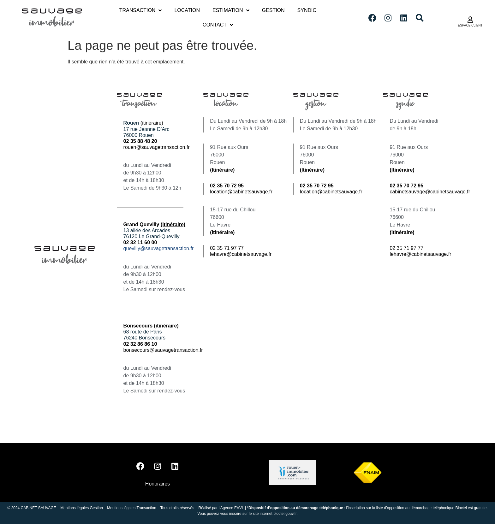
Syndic (306, 10)
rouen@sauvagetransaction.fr (156, 147)
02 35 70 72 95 (406, 185)
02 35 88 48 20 (140, 141)
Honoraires (157, 483)
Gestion (273, 10)
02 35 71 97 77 (227, 248)
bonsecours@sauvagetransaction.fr (163, 350)
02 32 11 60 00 (140, 242)
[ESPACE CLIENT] (470, 20)
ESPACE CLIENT (470, 25)
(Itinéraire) (222, 170)
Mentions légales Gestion (81, 508)
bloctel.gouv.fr (284, 513)
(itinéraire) (151, 123)
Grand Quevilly (154, 224)
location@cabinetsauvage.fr (241, 191)
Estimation (230, 10)
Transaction (140, 10)
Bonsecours (151, 325)
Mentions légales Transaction (131, 508)
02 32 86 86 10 (140, 344)
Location (187, 10)
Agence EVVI (232, 508)
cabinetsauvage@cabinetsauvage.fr (430, 191)
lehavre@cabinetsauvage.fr (240, 254)
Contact (218, 25)
